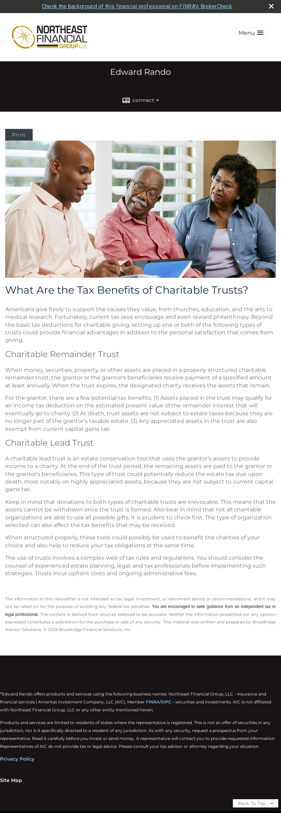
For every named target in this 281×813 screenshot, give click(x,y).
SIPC (166, 701)
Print (19, 135)
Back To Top (255, 802)
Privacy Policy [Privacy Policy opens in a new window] (17, 758)
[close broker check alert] (271, 6)
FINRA (153, 701)
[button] (251, 33)
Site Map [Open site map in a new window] (11, 780)
